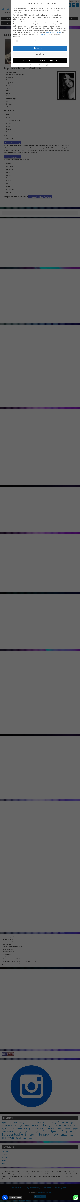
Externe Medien (56, 40)
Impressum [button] (51, 64)
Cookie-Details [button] (30, 64)
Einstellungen (43, 34)
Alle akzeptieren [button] (40, 48)
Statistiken (37, 40)
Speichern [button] (40, 54)
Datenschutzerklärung (53, 32)
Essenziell (20, 40)
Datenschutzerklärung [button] (41, 64)
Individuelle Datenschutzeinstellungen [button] (40, 60)
